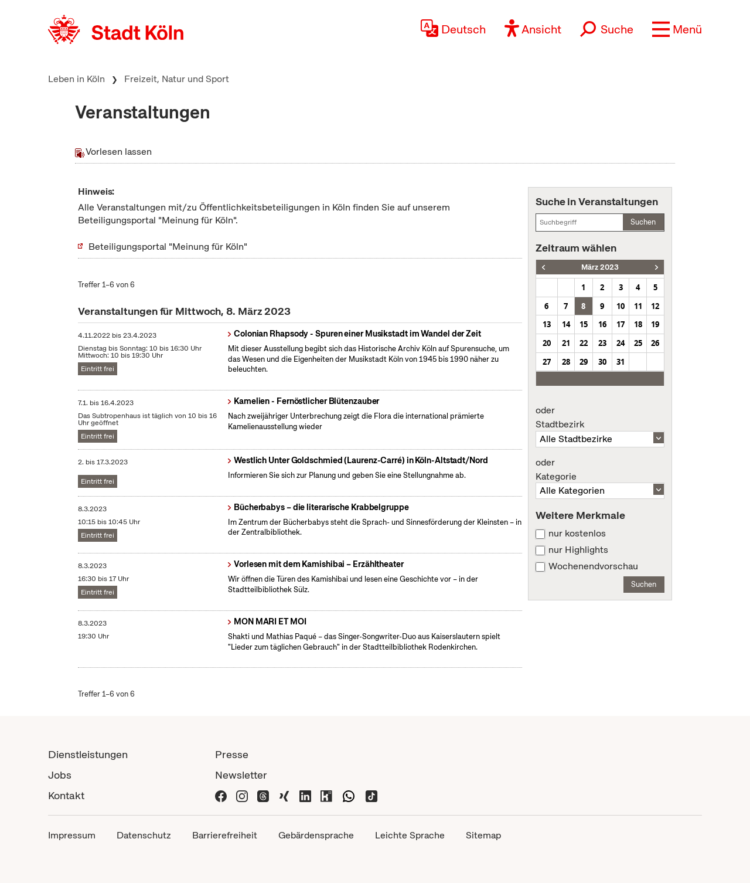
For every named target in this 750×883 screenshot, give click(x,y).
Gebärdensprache (316, 835)
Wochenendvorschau (593, 566)
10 (620, 306)
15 (583, 324)
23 (602, 343)
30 (602, 361)
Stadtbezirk (600, 417)
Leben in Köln (76, 79)
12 (655, 306)
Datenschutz (144, 835)
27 (547, 361)
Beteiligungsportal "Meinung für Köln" (167, 246)
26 (655, 343)
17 (620, 324)
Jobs (59, 775)
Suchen (643, 222)
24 (620, 343)
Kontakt (66, 795)
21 (566, 343)
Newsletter (241, 775)
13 (547, 324)
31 (620, 361)
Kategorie (600, 470)
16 (602, 324)
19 (655, 324)
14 (566, 324)
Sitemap (483, 835)
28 (566, 361)
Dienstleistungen (88, 754)
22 (583, 343)
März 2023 (600, 267)
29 (583, 361)
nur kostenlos (577, 533)
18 (638, 324)
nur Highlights (578, 550)
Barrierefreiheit (224, 835)
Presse (231, 754)
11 (638, 306)
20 (547, 343)
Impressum (72, 835)
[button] (677, 29)
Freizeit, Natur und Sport (176, 79)
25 (638, 343)
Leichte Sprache (410, 835)
